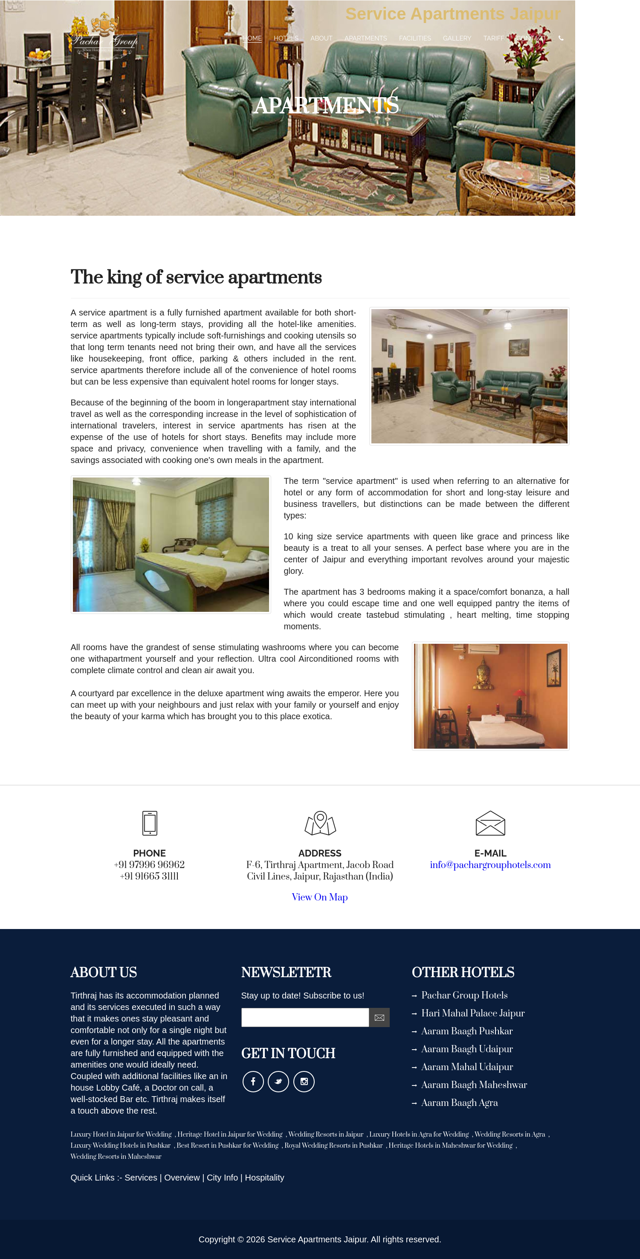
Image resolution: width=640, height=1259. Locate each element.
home (252, 38)
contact (531, 38)
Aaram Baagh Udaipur (462, 1049)
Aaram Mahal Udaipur (462, 1067)
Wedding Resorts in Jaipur (327, 1135)
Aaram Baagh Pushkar (462, 1031)
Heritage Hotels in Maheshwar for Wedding (451, 1146)
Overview (183, 1177)
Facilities (415, 38)
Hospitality (264, 1177)
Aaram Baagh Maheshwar (469, 1085)
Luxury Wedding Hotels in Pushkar (121, 1146)
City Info (222, 1177)
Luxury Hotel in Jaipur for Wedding (122, 1135)
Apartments (366, 38)
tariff (494, 38)
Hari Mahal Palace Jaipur (468, 1013)
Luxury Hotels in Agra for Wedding (419, 1135)
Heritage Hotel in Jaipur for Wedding (230, 1135)
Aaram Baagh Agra (455, 1103)
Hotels (286, 38)
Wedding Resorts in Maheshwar (116, 1157)
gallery (457, 38)
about (321, 38)
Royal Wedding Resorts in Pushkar (334, 1146)
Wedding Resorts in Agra (511, 1135)
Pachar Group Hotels (460, 995)
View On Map (320, 897)
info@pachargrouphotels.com (490, 865)
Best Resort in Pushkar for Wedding (228, 1146)
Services (141, 1177)
